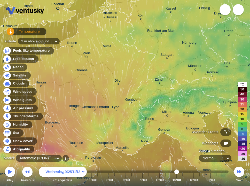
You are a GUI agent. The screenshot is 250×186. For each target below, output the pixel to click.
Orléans (81, 71)
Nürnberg (189, 43)
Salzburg (212, 73)
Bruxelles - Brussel (110, 16)
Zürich (159, 80)
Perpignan (93, 158)
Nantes (40, 83)
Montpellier (104, 143)
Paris (87, 54)
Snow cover (20, 141)
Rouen (72, 43)
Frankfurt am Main (161, 31)
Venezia (204, 113)
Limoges (74, 106)
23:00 (222, 180)
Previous (27, 175)
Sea (13, 133)
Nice (144, 142)
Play (10, 175)
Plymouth (10, 26)
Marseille (122, 148)
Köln (140, 16)
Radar (15, 67)
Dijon (118, 81)
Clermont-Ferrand (95, 107)
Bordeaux (52, 123)
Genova (164, 130)
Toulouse (76, 143)
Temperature (20, 33)
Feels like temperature (28, 51)
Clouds (16, 83)
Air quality (18, 149)
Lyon (116, 108)
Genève (131, 100)
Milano (167, 112)
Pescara (226, 162)
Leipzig (204, 8)
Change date (63, 175)
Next (239, 175)
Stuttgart (167, 55)
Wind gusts (19, 100)
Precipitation (20, 59)
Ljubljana (230, 103)
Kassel (171, 9)
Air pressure (20, 108)
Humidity (17, 124)
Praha (228, 32)
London (57, 5)
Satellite (16, 75)
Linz (227, 64)
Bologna (192, 129)
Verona (188, 113)
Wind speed (20, 92)
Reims (106, 47)
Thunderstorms (22, 116)
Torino (149, 119)
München (195, 66)
